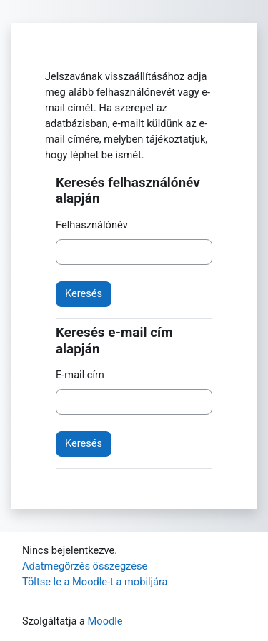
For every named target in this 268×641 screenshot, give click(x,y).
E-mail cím (80, 374)
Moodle (105, 621)
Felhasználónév (92, 224)
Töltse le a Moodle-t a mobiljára (95, 581)
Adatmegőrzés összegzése (84, 566)
